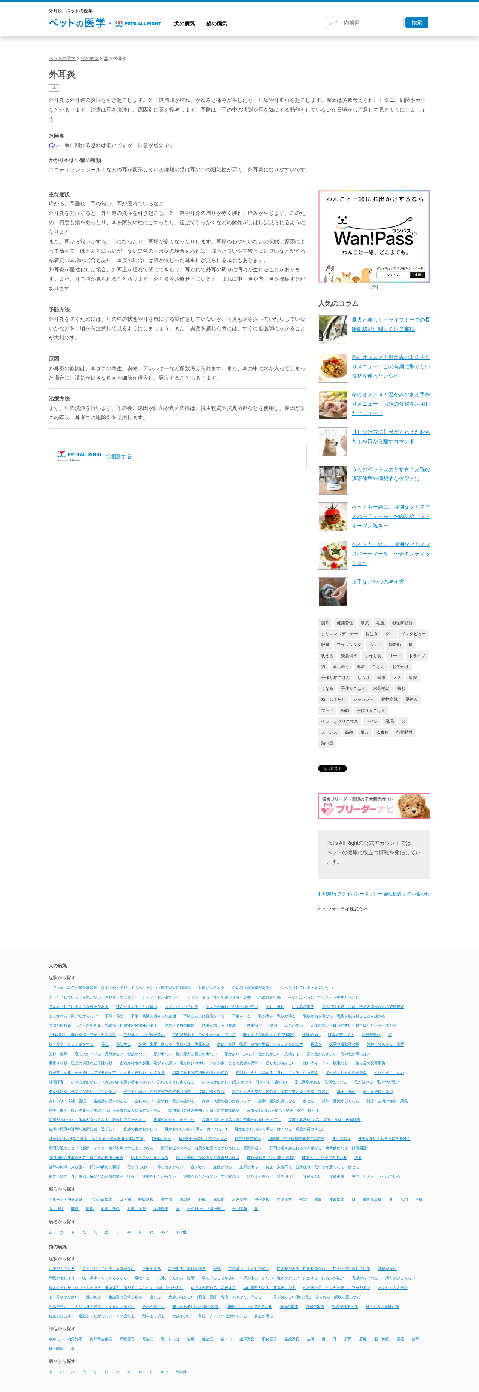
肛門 (404, 1199)
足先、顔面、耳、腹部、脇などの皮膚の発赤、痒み (92, 1176)
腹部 (90, 1209)
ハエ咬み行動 (269, 997)
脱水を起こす (153, 1306)
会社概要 (393, 893)
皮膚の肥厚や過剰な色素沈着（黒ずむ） (82, 1129)
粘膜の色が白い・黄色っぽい (203, 1139)
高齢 (349, 732)
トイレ (372, 721)
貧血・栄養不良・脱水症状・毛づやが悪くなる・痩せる (312, 1167)
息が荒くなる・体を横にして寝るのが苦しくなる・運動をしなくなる (107, 1072)
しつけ (363, 677)
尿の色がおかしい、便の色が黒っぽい (338, 1054)
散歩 (365, 732)
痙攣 (303, 1199)
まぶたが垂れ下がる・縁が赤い (232, 1007)
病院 (413, 677)
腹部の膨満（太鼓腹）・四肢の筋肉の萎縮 (84, 1167)
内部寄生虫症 (101, 1339)
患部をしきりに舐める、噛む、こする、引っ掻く (277, 1072)
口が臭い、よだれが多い (248, 1269)
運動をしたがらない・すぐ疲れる (211, 1176)
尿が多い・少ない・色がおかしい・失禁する (262, 1054)
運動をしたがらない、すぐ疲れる (107, 1316)
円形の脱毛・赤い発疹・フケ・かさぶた (82, 1035)
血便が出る (222, 1167)
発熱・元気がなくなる (340, 1101)
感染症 (219, 1199)
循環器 (185, 1199)
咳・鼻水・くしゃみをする (71, 1044)
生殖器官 (284, 1199)
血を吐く (198, 1167)
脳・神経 (56, 1209)
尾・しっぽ (170, 1339)
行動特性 (404, 732)
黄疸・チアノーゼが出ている (376, 1176)
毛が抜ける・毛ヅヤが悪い (376, 1082)
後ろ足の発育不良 (370, 1063)
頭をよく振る (258, 1176)
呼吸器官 (145, 1199)
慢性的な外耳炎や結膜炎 (346, 1072)
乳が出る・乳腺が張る (277, 1016)
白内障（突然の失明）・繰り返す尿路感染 (204, 1110)
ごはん (378, 666)
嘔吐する (123, 1044)
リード (395, 656)
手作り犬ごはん (371, 710)
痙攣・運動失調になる (277, 1101)
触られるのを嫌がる (382, 1306)
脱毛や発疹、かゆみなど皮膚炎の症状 (208, 1157)
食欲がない (312, 1176)
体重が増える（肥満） (221, 1025)
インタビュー (413, 633)
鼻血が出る (263, 1316)
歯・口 (226, 1339)
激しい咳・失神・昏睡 (67, 1101)
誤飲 (325, 623)
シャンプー (363, 699)
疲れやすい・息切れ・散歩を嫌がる (165, 1101)
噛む (401, 688)
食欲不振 (336, 1176)
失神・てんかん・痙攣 (385, 1044)
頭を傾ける (286, 1176)
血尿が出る (249, 1167)
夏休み (411, 699)
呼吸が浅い (311, 1035)
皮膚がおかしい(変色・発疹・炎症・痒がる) (284, 1110)
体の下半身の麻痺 (180, 1025)
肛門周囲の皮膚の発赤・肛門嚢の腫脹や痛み (86, 1157)
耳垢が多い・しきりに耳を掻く (384, 1139)
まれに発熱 (275, 1007)
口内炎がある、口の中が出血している (204, 1035)
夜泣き (316, 1044)
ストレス (329, 732)
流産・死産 (346, 1092)
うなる (327, 688)
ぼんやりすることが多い (136, 1007)
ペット (375, 644)
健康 (381, 677)
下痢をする (241, 1016)
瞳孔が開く (161, 1139)
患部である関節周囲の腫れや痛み (200, 1072)
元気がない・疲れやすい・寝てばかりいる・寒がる (354, 1025)
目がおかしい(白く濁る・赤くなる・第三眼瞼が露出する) (97, 1139)
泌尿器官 (239, 1199)
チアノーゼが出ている (161, 997)
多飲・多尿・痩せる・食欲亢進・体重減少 (174, 1044)
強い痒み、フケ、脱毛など (325, 1063)
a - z (164, 1232)
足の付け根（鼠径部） (206, 1209)
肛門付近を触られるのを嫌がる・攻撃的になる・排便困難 (318, 1148)
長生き (372, 633)
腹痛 (358, 1157)
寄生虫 (166, 1199)
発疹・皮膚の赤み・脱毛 (387, 1101)
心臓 (202, 1199)
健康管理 (345, 623)
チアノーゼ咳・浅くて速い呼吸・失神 (219, 997)
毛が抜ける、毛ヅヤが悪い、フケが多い (336, 1288)
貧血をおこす (60, 1316)
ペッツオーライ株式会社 (342, 909)
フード (327, 710)
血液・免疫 (110, 1209)
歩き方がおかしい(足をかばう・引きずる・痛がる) (244, 1082)
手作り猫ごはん (335, 677)
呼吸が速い (371, 1035)
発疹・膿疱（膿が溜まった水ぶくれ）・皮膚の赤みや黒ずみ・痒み (105, 1110)
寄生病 (147, 1339)
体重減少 (254, 1025)
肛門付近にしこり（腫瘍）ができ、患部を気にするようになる (101, 1148)
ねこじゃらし (333, 699)
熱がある (93, 1297)
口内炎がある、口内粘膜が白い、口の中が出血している (323, 1269)
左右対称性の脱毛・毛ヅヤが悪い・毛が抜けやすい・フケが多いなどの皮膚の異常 (189, 1063)
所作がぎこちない (389, 1072)
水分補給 (381, 688)
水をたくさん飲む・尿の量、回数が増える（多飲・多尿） (280, 1092)
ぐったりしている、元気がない (108, 1269)
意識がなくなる (365, 1278)
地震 (361, 666)
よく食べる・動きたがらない (73, 1016)
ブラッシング (349, 644)
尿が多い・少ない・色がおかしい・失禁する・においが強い (293, 1278)
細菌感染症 (372, 1199)
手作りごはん (353, 688)
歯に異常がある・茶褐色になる (321, 1082)
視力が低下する (345, 1306)
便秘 (273, 1025)
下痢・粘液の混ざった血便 (153, 1016)
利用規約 (327, 893)
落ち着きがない (170, 1167)
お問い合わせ (416, 893)
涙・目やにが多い (64, 1297)
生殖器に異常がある (110, 1101)
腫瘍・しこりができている (324, 1157)
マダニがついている (181, 1007)
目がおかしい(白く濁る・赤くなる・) (196, 1129)
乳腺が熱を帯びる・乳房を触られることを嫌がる (344, 1016)
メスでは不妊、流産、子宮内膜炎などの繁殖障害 (363, 1007)
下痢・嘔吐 (114, 1016)
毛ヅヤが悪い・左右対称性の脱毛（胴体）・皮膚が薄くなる (174, 1092)
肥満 (325, 644)
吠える (327, 656)
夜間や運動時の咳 (344, 1044)
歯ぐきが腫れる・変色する (213, 1288)
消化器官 (261, 1199)
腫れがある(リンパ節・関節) (271, 1157)
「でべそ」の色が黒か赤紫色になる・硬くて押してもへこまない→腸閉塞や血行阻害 (120, 988)
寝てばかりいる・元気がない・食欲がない (110, 1054)
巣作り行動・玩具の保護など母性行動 (80, 1063)
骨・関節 (239, 1209)
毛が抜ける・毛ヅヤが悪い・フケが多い (82, 1092)
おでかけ (400, 666)
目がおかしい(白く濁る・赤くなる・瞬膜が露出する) (279, 1129)
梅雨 (345, 710)
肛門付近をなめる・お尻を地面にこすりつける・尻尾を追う (211, 1148)
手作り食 (373, 656)
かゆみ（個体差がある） (252, 988)
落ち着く (341, 666)
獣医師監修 (402, 623)
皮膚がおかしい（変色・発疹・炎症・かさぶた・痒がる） (217, 1297)
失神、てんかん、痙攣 (176, 1278)
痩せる (308, 1101)
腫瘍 (75, 1209)
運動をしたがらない (159, 1176)
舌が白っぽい (138, 1167)
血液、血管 (136, 1209)
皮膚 (318, 1199)
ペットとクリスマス (339, 721)
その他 (181, 1232)
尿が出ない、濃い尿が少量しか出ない (185, 1054)
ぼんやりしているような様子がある (79, 1007)
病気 (365, 623)
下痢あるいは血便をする (204, 1016)
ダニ (389, 633)
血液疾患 (160, 1209)
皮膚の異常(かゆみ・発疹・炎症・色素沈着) (325, 1120)
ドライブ (417, 656)
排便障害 (56, 1082)
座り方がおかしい (281, 1063)
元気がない (293, 1025)
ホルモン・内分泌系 (65, 1199)
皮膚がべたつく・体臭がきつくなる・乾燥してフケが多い (97, 1120)
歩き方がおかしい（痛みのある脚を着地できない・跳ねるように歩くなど (133, 1082)
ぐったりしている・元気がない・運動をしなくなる (92, 997)
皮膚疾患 (336, 1199)
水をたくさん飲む (393, 1288)
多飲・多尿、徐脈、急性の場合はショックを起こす (260, 1044)
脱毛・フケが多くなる (149, 1157)
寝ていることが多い (219, 1278)
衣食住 (382, 732)
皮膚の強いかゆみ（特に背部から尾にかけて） (241, 1120)
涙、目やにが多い (378, 1092)
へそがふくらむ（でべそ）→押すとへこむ (323, 997)
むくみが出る (303, 1007)
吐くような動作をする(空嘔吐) (269, 1035)
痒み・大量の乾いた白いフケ (226, 1101)
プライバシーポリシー (359, 893)
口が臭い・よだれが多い (144, 1035)
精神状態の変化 (248, 1139)
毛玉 (380, 623)
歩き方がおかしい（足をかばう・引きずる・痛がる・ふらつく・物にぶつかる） (116, 1288)
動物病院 (389, 699)
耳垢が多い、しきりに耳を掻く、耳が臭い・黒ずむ (92, 1306)
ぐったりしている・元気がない (307, 988)
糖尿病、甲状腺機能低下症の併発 (296, 1139)
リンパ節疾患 (101, 1199)
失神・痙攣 (58, 1054)
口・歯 (125, 1199)
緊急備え (349, 656)
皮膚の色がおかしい (140, 1129)
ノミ (397, 677)
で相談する (119, 456)
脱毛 (389, 721)
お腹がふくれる (211, 988)
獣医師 (395, 644)
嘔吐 (105, 1044)
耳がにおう (341, 1139)
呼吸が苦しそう (341, 1035)
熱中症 (327, 743)
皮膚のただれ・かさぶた (174, 1120)
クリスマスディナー (339, 633)
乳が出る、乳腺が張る (187, 1269)
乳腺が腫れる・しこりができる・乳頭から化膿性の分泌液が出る (103, 1025)
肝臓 (419, 1199)
